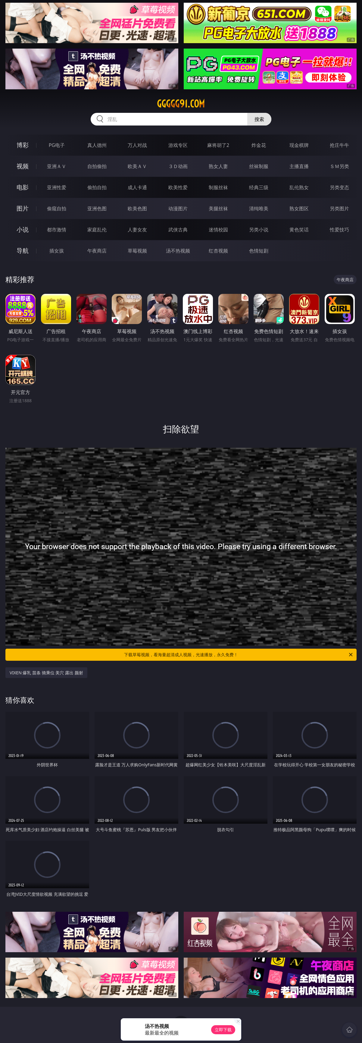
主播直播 (299, 166)
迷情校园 (218, 229)
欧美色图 (137, 208)
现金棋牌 (299, 145)
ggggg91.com (181, 104)
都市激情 (56, 229)
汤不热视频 (178, 250)
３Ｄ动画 (178, 166)
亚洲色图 (97, 208)
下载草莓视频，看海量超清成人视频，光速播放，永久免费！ (239, 654)
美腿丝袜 (218, 208)
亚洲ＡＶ (56, 166)
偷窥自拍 (56, 208)
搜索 (259, 119)
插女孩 (56, 250)
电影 (23, 187)
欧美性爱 (178, 187)
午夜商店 (97, 250)
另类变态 (339, 187)
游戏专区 (178, 145)
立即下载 (223, 1029)
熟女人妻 (218, 166)
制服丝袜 (218, 187)
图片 (23, 208)
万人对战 (137, 145)
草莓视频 (137, 250)
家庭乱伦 (97, 229)
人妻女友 (137, 229)
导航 (23, 250)
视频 (23, 166)
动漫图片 (178, 208)
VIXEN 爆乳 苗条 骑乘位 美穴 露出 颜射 (46, 673)
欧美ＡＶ (137, 166)
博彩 (23, 145)
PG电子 (57, 145)
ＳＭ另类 (339, 166)
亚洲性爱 (56, 187)
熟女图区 (299, 208)
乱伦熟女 (299, 187)
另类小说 (258, 229)
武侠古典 (178, 229)
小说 (23, 229)
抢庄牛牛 (339, 145)
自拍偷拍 (97, 166)
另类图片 (339, 208)
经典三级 (258, 187)
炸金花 (258, 145)
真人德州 (97, 145)
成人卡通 (137, 187)
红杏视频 (218, 250)
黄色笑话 (299, 229)
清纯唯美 (258, 208)
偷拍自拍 (97, 187)
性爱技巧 (339, 229)
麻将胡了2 (218, 145)
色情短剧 (258, 250)
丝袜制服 (258, 166)
